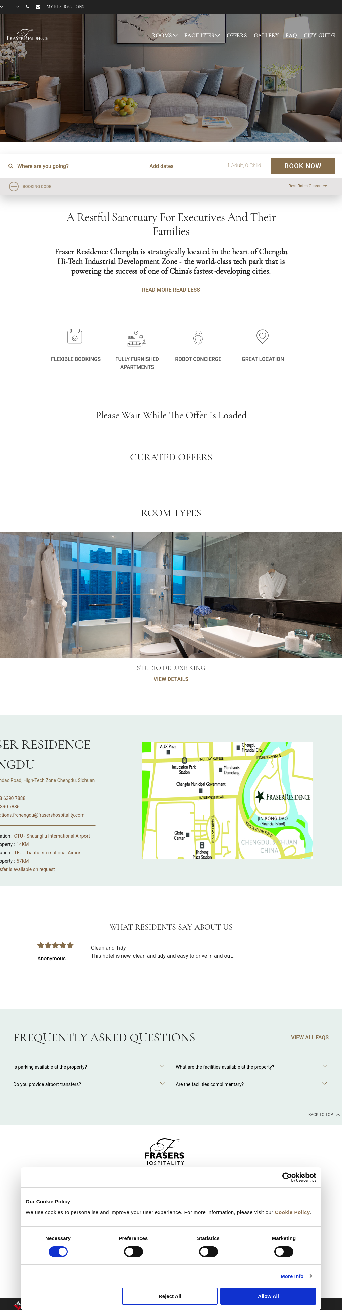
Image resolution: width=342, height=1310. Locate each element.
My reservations (65, 7)
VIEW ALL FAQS (310, 1037)
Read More (156, 290)
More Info (292, 1276)
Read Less (186, 290)
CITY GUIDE (320, 35)
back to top (323, 1114)
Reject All (170, 1296)
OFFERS (237, 35)
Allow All (268, 1296)
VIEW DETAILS (171, 712)
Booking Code (37, 186)
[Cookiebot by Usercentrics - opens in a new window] (287, 1177)
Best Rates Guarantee (308, 186)
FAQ (291, 35)
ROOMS (162, 35)
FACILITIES (199, 35)
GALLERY (266, 35)
